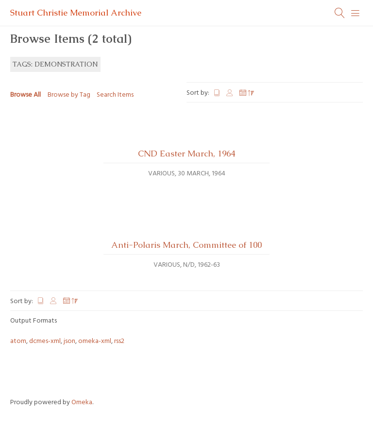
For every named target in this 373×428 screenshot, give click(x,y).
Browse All (25, 95)
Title (217, 93)
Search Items (115, 95)
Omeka (81, 402)
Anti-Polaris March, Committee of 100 (186, 245)
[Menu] (355, 13)
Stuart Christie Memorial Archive (75, 12)
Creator (230, 93)
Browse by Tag (69, 95)
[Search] (340, 13)
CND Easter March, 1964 (186, 153)
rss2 (119, 341)
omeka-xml (94, 341)
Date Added (246, 93)
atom (18, 341)
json (69, 341)
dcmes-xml (45, 341)
